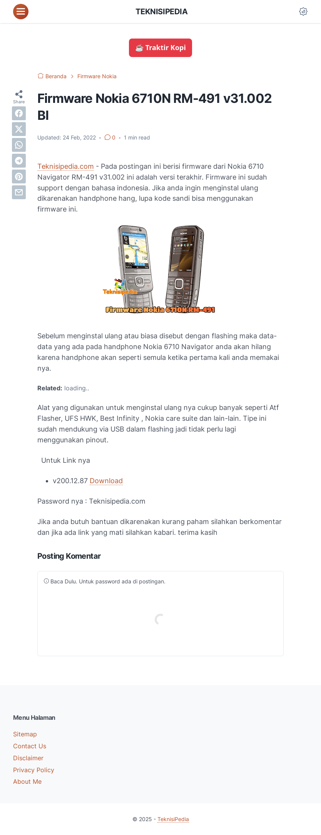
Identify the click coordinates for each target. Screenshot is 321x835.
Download (106, 481)
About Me (27, 781)
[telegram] (19, 161)
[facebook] (19, 113)
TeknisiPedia (161, 11)
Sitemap (25, 734)
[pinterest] (19, 176)
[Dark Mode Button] (303, 11)
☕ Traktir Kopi (160, 47)
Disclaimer (28, 758)
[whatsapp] (19, 145)
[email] (19, 192)
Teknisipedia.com (65, 166)
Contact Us (29, 746)
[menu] (20, 11)
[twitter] (19, 129)
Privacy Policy (33, 770)
